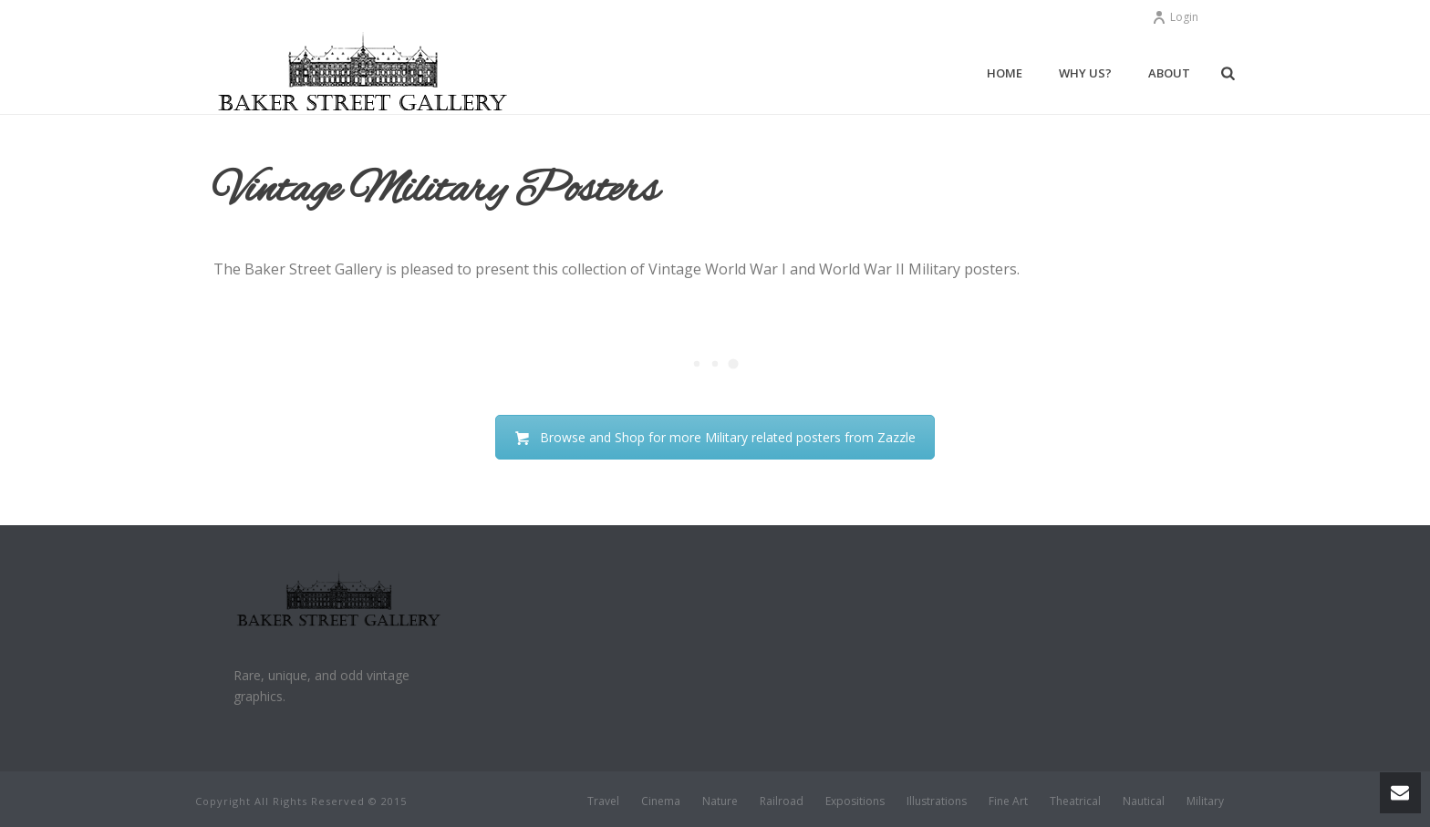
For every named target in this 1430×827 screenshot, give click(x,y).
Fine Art (1008, 801)
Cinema (660, 801)
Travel (603, 801)
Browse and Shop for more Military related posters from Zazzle (715, 437)
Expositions (855, 801)
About (1169, 73)
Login (1175, 17)
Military (1205, 801)
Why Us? (1085, 73)
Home (1004, 73)
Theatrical (1075, 801)
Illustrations (937, 801)
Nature (720, 801)
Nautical (1144, 801)
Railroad (781, 801)
